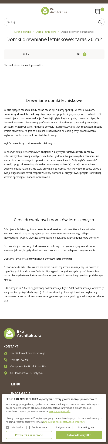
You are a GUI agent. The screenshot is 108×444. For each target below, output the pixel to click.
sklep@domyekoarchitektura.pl (27, 353)
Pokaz (27, 54)
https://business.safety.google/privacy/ (64, 421)
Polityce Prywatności (59, 411)
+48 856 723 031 (19, 359)
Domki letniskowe (46, 31)
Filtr (79, 54)
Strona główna (22, 31)
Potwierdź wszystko (79, 435)
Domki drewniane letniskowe (77, 31)
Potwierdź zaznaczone (29, 435)
